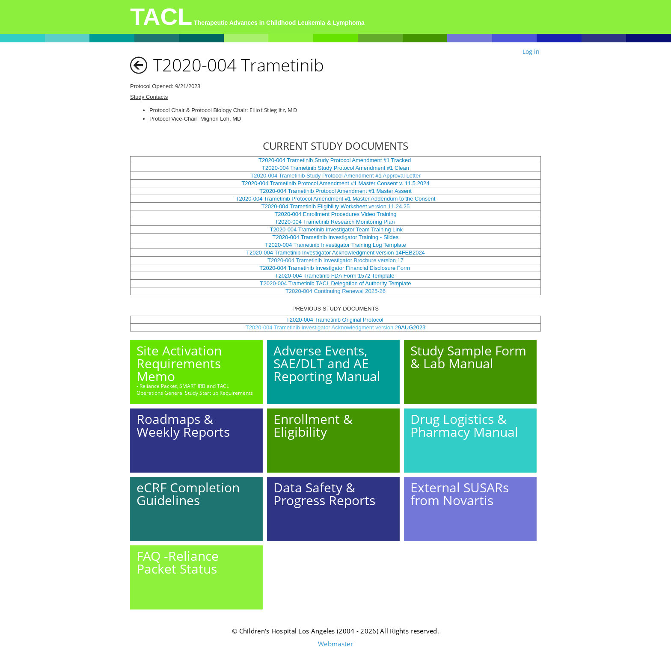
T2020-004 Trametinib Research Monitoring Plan (335, 222)
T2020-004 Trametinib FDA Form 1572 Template (335, 275)
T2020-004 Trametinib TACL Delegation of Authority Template (335, 283)
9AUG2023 (411, 327)
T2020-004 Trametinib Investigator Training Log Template (335, 245)
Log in (531, 51)
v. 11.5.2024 (413, 183)
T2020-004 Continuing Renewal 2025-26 (335, 291)
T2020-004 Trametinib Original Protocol (335, 320)
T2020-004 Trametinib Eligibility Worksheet (314, 206)
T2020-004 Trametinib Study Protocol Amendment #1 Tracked (334, 160)
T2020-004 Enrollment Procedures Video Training (335, 214)
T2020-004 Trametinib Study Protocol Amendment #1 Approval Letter (335, 175)
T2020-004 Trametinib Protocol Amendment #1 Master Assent (335, 191)
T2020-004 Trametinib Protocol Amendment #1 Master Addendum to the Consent (336, 198)
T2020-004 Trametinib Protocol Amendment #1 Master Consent (319, 183)
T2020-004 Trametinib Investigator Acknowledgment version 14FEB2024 (335, 252)
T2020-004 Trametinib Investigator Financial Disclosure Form (335, 268)
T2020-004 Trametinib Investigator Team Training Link (335, 229)
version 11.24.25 (388, 206)
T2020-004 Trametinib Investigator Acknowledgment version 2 (322, 327)
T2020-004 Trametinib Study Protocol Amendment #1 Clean (335, 168)
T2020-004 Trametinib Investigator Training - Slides (335, 237)
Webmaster (335, 643)
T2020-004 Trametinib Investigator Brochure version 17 (335, 260)
